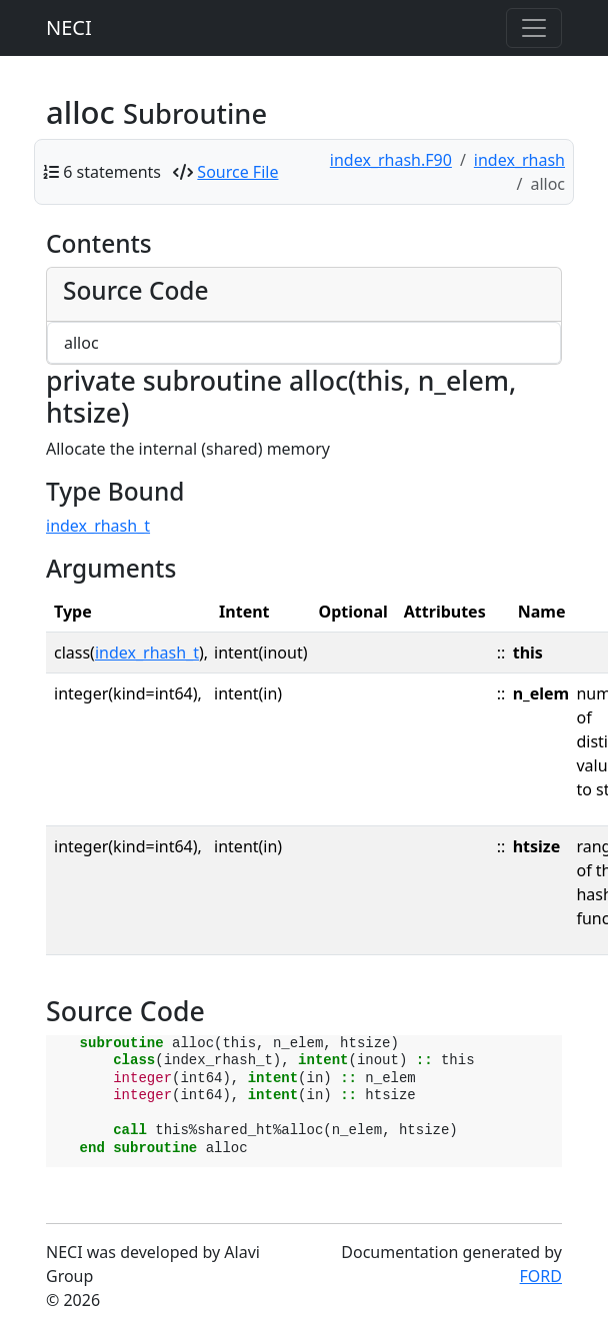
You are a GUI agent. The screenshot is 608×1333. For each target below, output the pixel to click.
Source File (237, 172)
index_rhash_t (98, 526)
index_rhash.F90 (391, 160)
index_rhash (519, 160)
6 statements (112, 172)
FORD (541, 1276)
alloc (81, 343)
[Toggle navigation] (534, 28)
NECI (69, 27)
